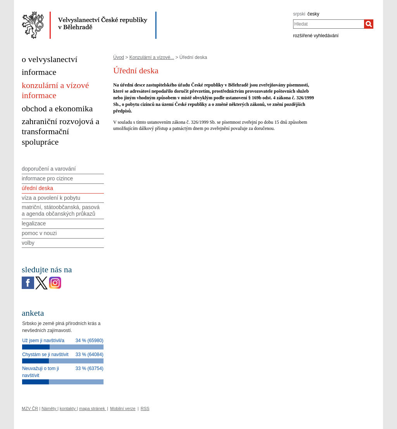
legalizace (34, 223)
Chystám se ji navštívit (45, 354)
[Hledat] (368, 24)
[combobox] (328, 24)
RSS (145, 408)
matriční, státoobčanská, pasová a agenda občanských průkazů (61, 210)
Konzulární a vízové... (151, 57)
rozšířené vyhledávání (315, 35)
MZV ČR (30, 408)
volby (28, 243)
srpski (299, 14)
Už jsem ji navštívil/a (43, 340)
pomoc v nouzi (39, 233)
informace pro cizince (47, 178)
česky (313, 14)
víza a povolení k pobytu (51, 198)
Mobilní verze (122, 408)
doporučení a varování (49, 169)
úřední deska (37, 188)
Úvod (118, 57)
